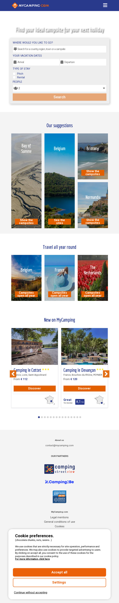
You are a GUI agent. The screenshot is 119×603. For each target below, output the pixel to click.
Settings (59, 582)
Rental (21, 77)
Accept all (59, 572)
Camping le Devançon (83, 370)
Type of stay (21, 68)
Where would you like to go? (33, 42)
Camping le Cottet (31, 370)
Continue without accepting (30, 592)
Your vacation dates (27, 55)
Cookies (59, 526)
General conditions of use (59, 521)
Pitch (20, 73)
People (17, 81)
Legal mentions (59, 517)
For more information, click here (32, 559)
